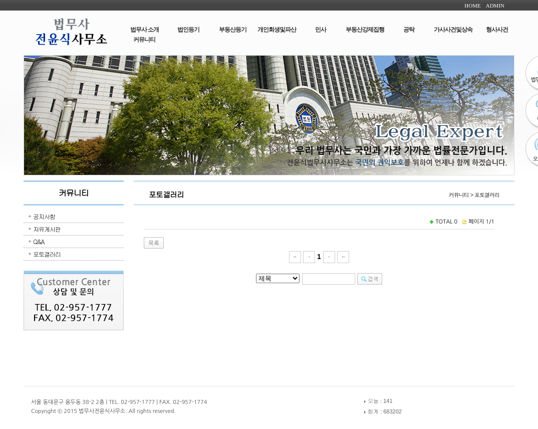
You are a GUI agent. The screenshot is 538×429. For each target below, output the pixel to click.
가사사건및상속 (453, 29)
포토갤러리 (47, 254)
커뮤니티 (144, 39)
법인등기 (188, 29)
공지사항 (44, 216)
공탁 (408, 29)
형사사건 (497, 29)
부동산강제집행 (365, 29)
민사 (320, 29)
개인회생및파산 (276, 29)
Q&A (38, 241)
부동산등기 (232, 29)
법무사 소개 (144, 29)
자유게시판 (47, 229)
